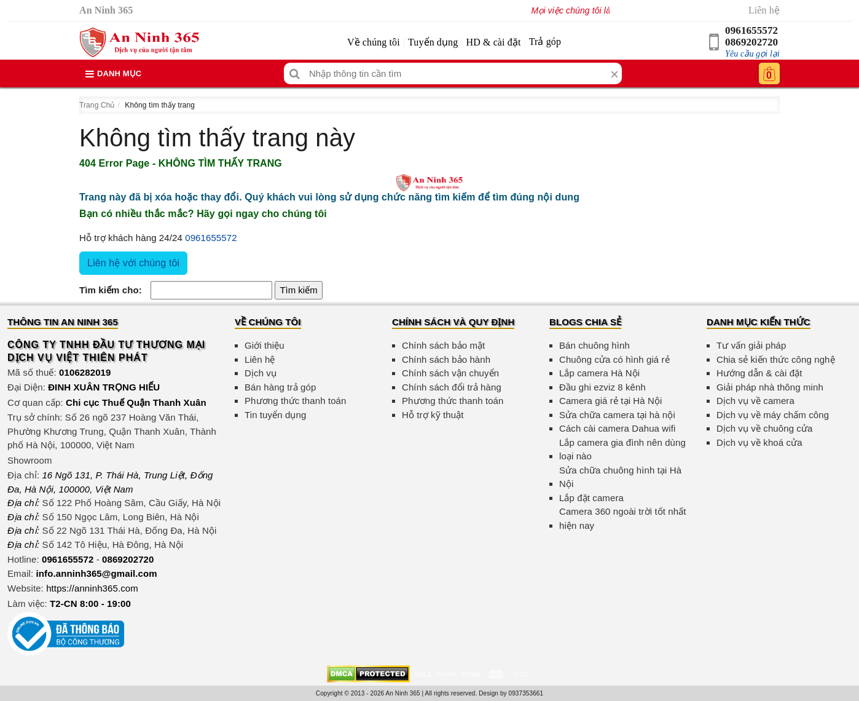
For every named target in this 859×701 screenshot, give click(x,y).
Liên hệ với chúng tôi (133, 263)
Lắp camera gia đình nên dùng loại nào (622, 449)
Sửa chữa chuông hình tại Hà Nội (620, 477)
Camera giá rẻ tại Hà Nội (610, 400)
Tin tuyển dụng (275, 415)
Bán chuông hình (594, 345)
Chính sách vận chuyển (450, 373)
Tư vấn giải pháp (751, 345)
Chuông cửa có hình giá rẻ (614, 359)
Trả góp (545, 41)
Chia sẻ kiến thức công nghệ (775, 359)
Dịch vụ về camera (755, 400)
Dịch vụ (261, 373)
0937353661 (526, 693)
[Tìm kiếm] (294, 73)
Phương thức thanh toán (295, 400)
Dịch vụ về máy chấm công (772, 415)
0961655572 (751, 30)
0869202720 (751, 42)
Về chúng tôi (373, 42)
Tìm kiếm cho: (110, 290)
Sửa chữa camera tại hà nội (617, 415)
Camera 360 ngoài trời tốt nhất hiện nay (622, 518)
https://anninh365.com (92, 588)
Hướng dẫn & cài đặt (759, 373)
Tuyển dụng (433, 42)
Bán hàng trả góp (280, 387)
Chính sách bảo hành (446, 359)
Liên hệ (764, 10)
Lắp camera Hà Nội (599, 373)
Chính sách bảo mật (443, 345)
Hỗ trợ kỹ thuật (433, 415)
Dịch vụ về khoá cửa (759, 442)
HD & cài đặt (493, 42)
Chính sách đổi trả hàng (451, 387)
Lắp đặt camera (591, 498)
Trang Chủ (96, 105)
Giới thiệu (264, 345)
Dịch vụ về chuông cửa (764, 428)
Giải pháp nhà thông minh (769, 387)
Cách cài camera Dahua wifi (617, 428)
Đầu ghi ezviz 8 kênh (602, 387)
